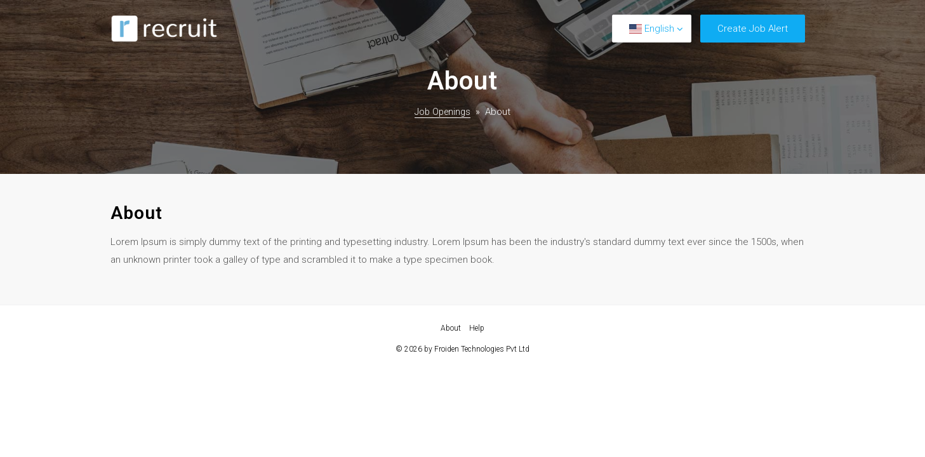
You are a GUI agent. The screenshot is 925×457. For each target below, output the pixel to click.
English (651, 28)
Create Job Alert (752, 28)
